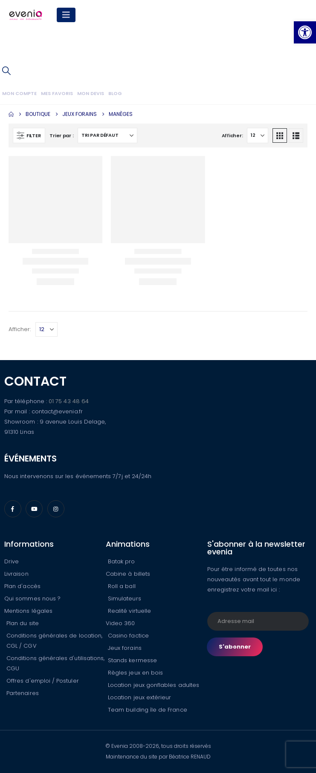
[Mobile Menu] (66, 15)
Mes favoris (57, 93)
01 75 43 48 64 (69, 401)
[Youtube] (34, 508)
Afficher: (232, 135)
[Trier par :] (107, 135)
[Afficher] (257, 135)
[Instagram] (55, 508)
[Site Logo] (26, 15)
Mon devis (90, 93)
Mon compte (19, 93)
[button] (6, 71)
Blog (115, 93)
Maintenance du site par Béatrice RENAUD (158, 756)
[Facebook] (12, 508)
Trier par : (61, 135)
